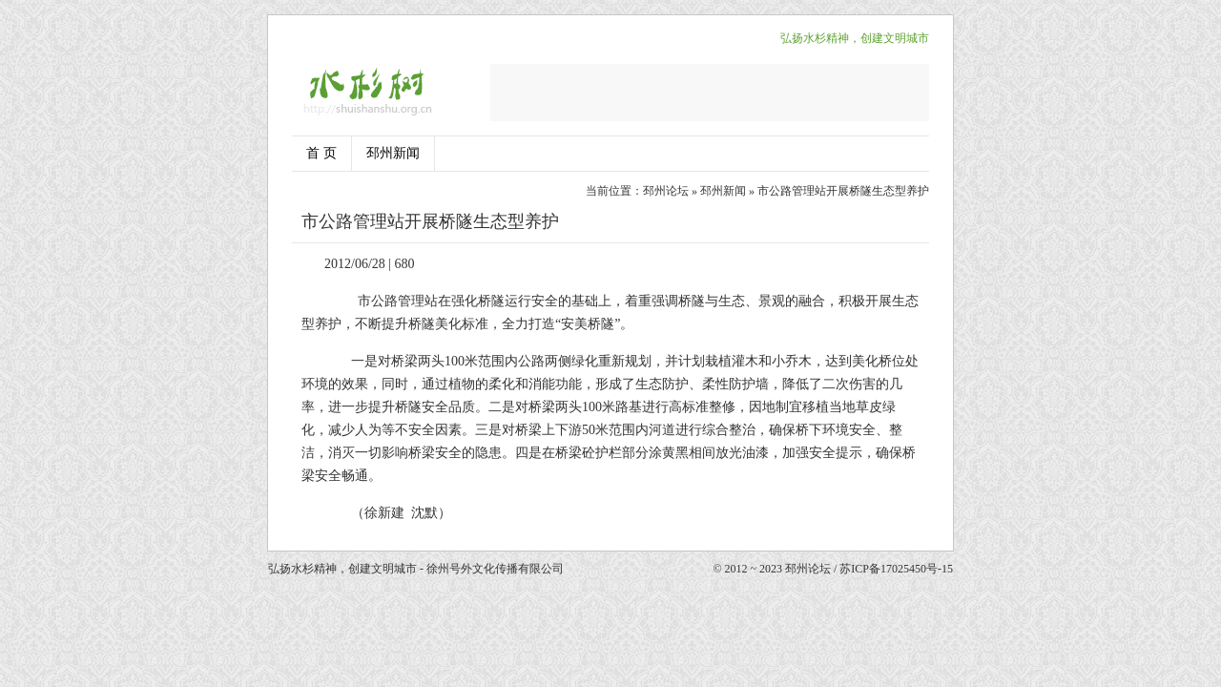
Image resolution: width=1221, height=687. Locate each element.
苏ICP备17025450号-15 (896, 568)
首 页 (321, 153)
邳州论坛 (666, 191)
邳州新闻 (393, 153)
